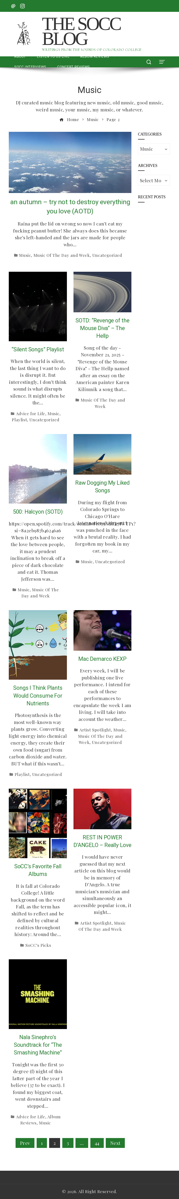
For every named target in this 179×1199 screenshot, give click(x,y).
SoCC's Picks (38, 945)
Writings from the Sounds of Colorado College (91, 50)
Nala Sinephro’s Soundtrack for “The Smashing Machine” (38, 1045)
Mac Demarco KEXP (102, 659)
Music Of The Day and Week (62, 255)
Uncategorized (107, 255)
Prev (25, 1143)
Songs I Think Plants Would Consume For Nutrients (37, 696)
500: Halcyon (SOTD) (38, 512)
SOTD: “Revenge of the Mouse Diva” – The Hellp (102, 328)
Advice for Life (30, 413)
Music (25, 255)
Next (115, 1143)
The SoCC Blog (81, 31)
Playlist (19, 419)
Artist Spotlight (95, 730)
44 (97, 1143)
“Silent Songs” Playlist (38, 349)
